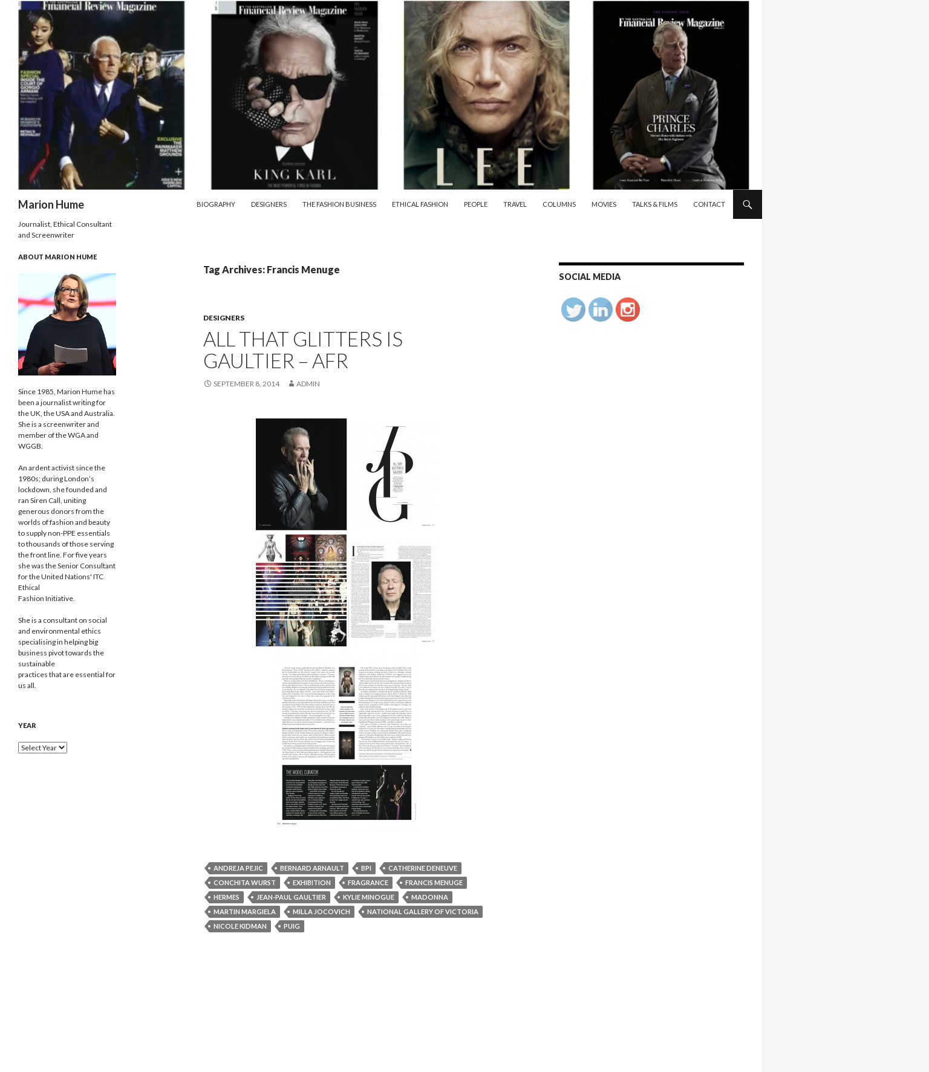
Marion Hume (51, 204)
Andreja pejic (238, 868)
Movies (604, 204)
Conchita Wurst (245, 882)
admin (308, 383)
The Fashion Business (339, 204)
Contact (709, 204)
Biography (216, 204)
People (475, 204)
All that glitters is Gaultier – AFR (303, 349)
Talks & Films (654, 204)
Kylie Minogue (368, 897)
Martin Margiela (245, 911)
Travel (515, 204)
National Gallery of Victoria (422, 911)
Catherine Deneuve (422, 868)
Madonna (429, 897)
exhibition (312, 882)
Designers (269, 204)
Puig (292, 926)
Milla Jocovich (321, 911)
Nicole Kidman (240, 926)
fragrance (368, 882)
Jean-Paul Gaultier (291, 897)
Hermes (227, 897)
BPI (366, 868)
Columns (559, 204)
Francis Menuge (434, 882)
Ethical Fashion (420, 204)
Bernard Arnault (312, 868)
